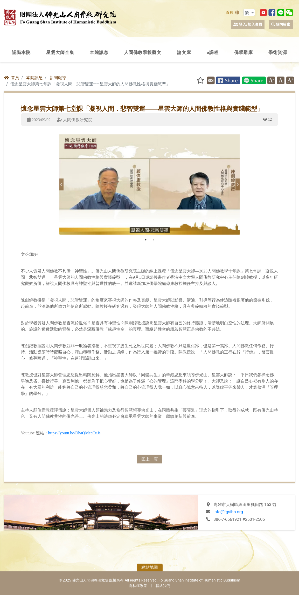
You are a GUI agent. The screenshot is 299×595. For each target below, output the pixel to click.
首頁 (229, 12)
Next (237, 184)
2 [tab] (153, 239)
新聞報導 (58, 77)
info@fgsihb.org (228, 511)
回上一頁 (149, 459)
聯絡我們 (163, 586)
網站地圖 (149, 567)
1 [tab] (145, 239)
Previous (61, 184)
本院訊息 (34, 77)
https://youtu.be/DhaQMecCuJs (74, 433)
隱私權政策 (138, 586)
